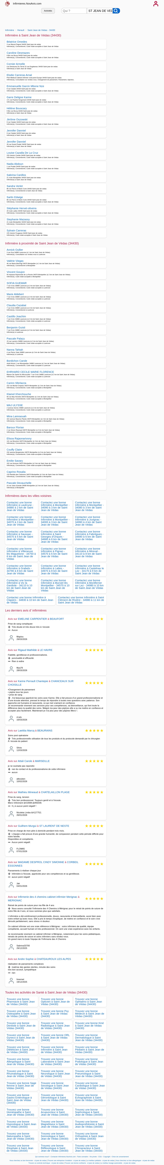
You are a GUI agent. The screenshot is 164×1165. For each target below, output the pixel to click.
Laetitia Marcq (26, 730)
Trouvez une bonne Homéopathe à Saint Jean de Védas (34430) (20, 1112)
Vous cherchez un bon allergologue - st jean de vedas (135, 1160)
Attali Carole (25, 761)
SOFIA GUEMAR (17, 283)
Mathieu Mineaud (28, 792)
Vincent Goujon (16, 272)
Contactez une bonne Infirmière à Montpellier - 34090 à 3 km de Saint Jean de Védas (55, 506)
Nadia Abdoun (15, 164)
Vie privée (93, 1157)
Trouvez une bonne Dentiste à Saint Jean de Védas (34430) (21, 1026)
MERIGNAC (15, 900)
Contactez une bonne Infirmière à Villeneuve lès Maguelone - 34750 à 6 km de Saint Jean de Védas (21, 553)
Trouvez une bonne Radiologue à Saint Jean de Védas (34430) (55, 1026)
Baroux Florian (15, 427)
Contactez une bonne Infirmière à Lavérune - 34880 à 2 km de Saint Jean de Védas (20, 506)
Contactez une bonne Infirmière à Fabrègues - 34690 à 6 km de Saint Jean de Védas (89, 535)
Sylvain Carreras (16, 230)
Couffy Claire (14, 450)
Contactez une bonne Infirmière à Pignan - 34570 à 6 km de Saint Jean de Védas (54, 552)
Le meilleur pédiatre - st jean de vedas (100, 1160)
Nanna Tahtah (15, 350)
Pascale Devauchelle (19, 483)
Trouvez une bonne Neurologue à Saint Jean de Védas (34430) (55, 1074)
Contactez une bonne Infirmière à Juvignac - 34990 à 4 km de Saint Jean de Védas (88, 521)
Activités (48, 11)
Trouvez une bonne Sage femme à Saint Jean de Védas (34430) (21, 1086)
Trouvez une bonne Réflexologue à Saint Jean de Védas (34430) (54, 1148)
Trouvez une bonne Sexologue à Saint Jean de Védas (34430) (55, 1086)
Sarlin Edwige (15, 197)
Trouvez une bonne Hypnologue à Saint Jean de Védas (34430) (21, 1124)
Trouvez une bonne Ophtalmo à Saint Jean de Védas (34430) (88, 1002)
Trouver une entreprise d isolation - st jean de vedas (66, 1160)
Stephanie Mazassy (18, 219)
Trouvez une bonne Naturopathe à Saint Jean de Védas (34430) (20, 1136)
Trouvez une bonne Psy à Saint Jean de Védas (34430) (55, 1014)
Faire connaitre (82, 1157)
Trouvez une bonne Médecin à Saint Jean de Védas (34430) (89, 1014)
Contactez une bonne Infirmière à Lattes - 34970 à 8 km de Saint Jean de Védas (54, 569)
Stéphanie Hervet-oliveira (22, 208)
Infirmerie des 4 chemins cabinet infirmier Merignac (47, 896)
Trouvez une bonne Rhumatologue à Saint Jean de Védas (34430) (20, 1074)
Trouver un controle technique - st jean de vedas (45, 1163)
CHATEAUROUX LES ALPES (54, 959)
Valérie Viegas (15, 261)
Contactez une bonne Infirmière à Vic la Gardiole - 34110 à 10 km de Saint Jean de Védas (19, 585)
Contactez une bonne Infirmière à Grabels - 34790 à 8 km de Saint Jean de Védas (20, 569)
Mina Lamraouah (17, 416)
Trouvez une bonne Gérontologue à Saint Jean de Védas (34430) (54, 1098)
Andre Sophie (26, 959)
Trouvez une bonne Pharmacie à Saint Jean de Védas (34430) (21, 1002)
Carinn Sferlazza (16, 383)
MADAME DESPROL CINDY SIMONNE (41, 862)
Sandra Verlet (15, 186)
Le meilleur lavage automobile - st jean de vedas (118, 1163)
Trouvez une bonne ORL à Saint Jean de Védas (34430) (55, 1038)
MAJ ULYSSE (15, 405)
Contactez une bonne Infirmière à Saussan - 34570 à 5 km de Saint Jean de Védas (20, 535)
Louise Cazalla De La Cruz (22, 153)
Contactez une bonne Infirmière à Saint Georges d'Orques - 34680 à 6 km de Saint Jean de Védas (54, 536)
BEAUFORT (57, 618)
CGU (100, 1157)
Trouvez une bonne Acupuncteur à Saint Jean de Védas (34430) (54, 1112)
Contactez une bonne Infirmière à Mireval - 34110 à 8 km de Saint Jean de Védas (88, 552)
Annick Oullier (15, 250)
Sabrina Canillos (16, 175)
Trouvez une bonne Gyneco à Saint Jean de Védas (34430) (21, 1038)
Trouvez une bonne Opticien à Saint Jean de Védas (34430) (55, 1002)
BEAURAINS (44, 730)
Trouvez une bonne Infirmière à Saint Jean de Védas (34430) (54, 1050)
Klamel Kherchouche (19, 394)
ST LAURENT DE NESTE (54, 825)
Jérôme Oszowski (17, 119)
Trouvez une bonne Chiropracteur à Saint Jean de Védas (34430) (89, 1148)
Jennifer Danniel (16, 131)
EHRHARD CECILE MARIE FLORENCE (30, 372)
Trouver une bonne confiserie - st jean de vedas (82, 1163)
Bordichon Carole (17, 361)
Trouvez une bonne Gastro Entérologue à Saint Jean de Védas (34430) (19, 1099)
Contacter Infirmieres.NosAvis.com (63, 1157)
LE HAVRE (46, 650)
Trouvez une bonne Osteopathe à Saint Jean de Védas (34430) (21, 1014)
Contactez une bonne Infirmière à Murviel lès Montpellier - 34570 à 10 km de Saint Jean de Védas (55, 585)
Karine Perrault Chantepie (33, 681)
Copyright (107, 1157)
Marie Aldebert (15, 294)
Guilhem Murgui (27, 825)
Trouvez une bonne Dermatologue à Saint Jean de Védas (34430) (89, 1038)
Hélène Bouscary (17, 108)
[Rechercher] (116, 11)
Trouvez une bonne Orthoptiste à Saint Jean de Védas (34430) (89, 1136)
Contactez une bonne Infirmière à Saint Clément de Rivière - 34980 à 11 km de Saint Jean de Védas (81, 600)
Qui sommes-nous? (42, 1157)
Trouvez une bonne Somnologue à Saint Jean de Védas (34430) (54, 1136)
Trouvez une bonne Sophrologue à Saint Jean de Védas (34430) (89, 1112)
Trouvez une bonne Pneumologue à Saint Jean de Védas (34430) (89, 1074)
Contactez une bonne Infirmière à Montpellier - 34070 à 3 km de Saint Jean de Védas (21, 521)
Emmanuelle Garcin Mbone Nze (25, 86)
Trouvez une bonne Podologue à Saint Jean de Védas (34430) (89, 1062)
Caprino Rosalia (16, 472)
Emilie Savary (15, 461)
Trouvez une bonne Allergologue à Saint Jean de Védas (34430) (20, 1062)
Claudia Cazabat (16, 305)
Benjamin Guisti (16, 327)
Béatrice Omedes (17, 42)
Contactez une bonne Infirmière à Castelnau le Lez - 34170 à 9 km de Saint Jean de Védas (89, 569)
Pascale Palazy (16, 339)
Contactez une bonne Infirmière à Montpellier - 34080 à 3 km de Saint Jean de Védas (89, 506)
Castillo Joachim (16, 316)
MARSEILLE (42, 761)
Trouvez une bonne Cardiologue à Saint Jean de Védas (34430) (90, 1086)
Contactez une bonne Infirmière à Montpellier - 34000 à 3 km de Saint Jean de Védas (55, 521)
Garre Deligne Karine (19, 97)
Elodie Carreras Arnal (19, 75)
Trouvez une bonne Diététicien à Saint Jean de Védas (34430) (21, 1050)
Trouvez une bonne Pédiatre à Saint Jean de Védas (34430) (89, 1050)
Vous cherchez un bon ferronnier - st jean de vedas (28, 1160)
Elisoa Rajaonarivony (19, 439)
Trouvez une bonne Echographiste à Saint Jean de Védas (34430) (89, 1098)
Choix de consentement (120, 1157)
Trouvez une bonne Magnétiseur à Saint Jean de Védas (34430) (54, 1124)
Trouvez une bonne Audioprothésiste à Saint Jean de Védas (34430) (89, 1124)
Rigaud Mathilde (27, 650)
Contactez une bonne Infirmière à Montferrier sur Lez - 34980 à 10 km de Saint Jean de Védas (89, 584)
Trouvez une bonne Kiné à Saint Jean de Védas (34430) (89, 1026)
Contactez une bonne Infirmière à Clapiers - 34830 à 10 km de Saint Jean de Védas (30, 600)
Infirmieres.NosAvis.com (27, 3)
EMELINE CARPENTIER (32, 618)
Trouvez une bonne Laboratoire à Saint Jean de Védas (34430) (55, 1062)
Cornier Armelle (16, 64)
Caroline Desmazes (18, 53)
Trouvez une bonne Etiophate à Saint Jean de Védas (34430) (20, 1148)
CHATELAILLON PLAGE (55, 792)
